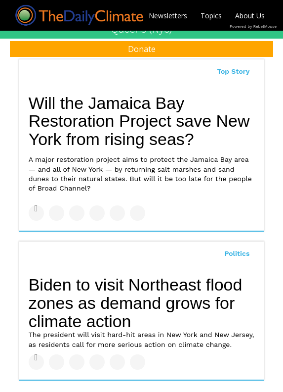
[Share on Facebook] (36, 213)
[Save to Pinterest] (117, 213)
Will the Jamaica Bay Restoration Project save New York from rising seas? (139, 121)
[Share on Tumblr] (97, 213)
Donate (142, 49)
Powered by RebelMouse (253, 26)
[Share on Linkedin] (76, 213)
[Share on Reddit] (137, 213)
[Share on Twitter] (56, 213)
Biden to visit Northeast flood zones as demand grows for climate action (136, 302)
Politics (236, 253)
